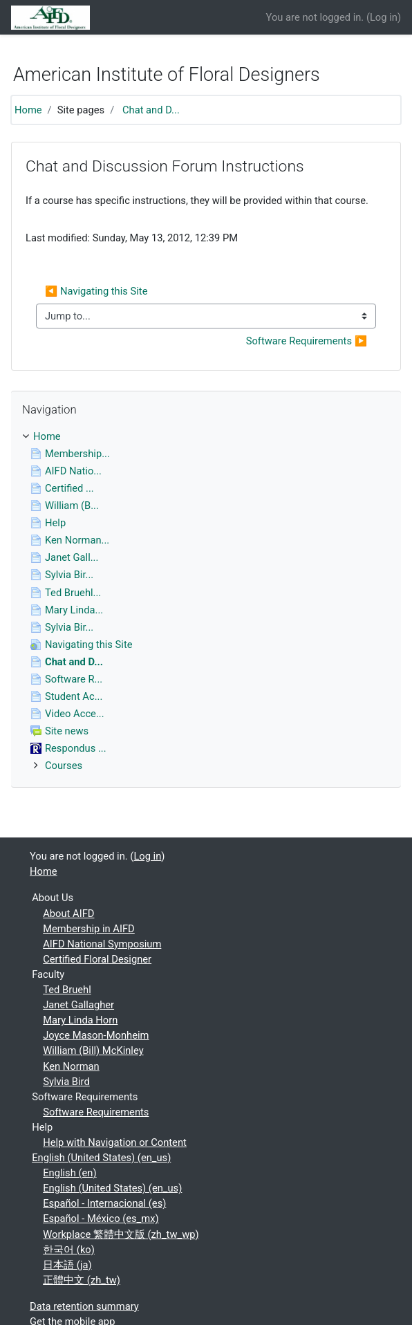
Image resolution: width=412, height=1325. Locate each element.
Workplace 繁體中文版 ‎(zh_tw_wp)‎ (120, 1234)
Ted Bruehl (67, 989)
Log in (383, 17)
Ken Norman (71, 1066)
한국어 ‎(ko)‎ (69, 1249)
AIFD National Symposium (102, 944)
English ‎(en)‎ (69, 1173)
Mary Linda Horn (80, 1020)
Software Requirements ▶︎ (306, 341)
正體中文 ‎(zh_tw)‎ (81, 1280)
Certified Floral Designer (97, 959)
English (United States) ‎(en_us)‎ (101, 1157)
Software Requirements (96, 1112)
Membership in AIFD (89, 929)
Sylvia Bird (66, 1081)
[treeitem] (206, 436)
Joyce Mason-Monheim (96, 1035)
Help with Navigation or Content (115, 1142)
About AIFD (68, 913)
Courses (63, 765)
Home (28, 110)
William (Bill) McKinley (93, 1050)
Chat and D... (151, 110)
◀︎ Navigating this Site (96, 291)
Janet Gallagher (78, 1005)
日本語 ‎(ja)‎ (67, 1265)
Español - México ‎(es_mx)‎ (100, 1218)
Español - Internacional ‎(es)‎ (104, 1203)
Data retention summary (84, 1306)
